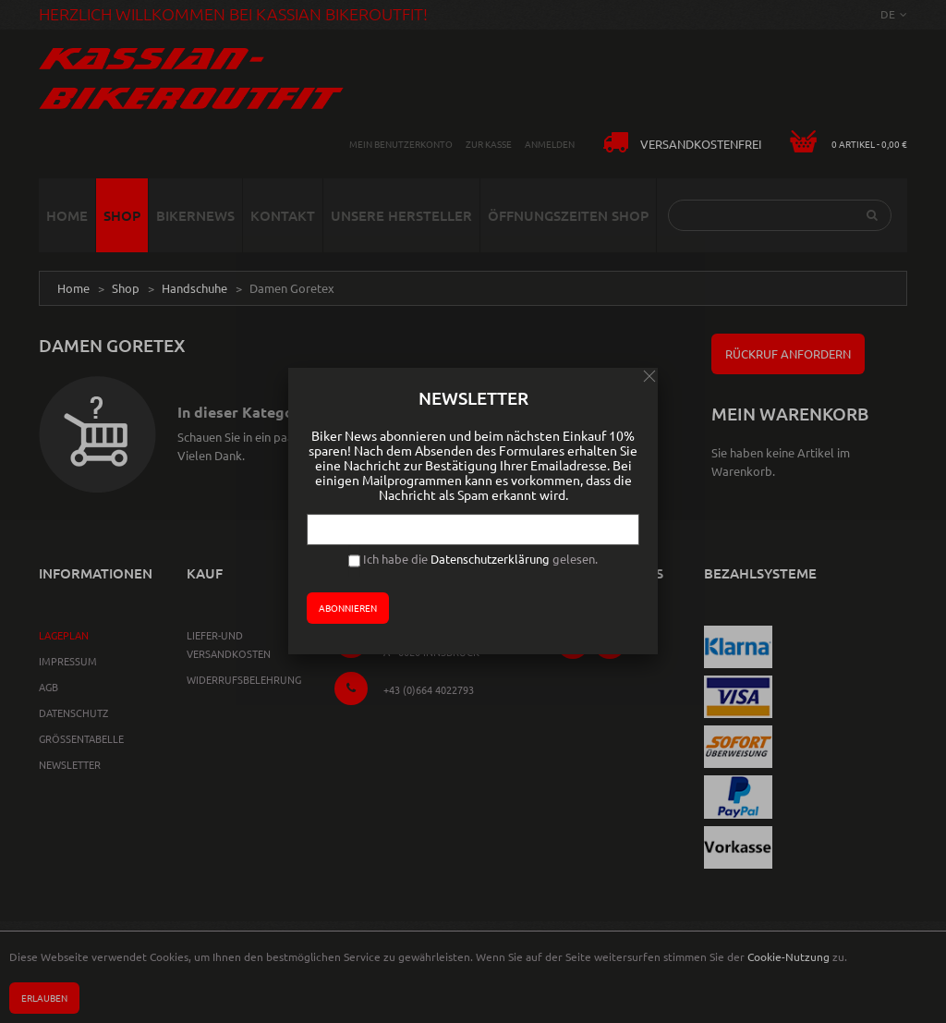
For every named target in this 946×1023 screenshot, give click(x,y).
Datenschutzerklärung (490, 558)
